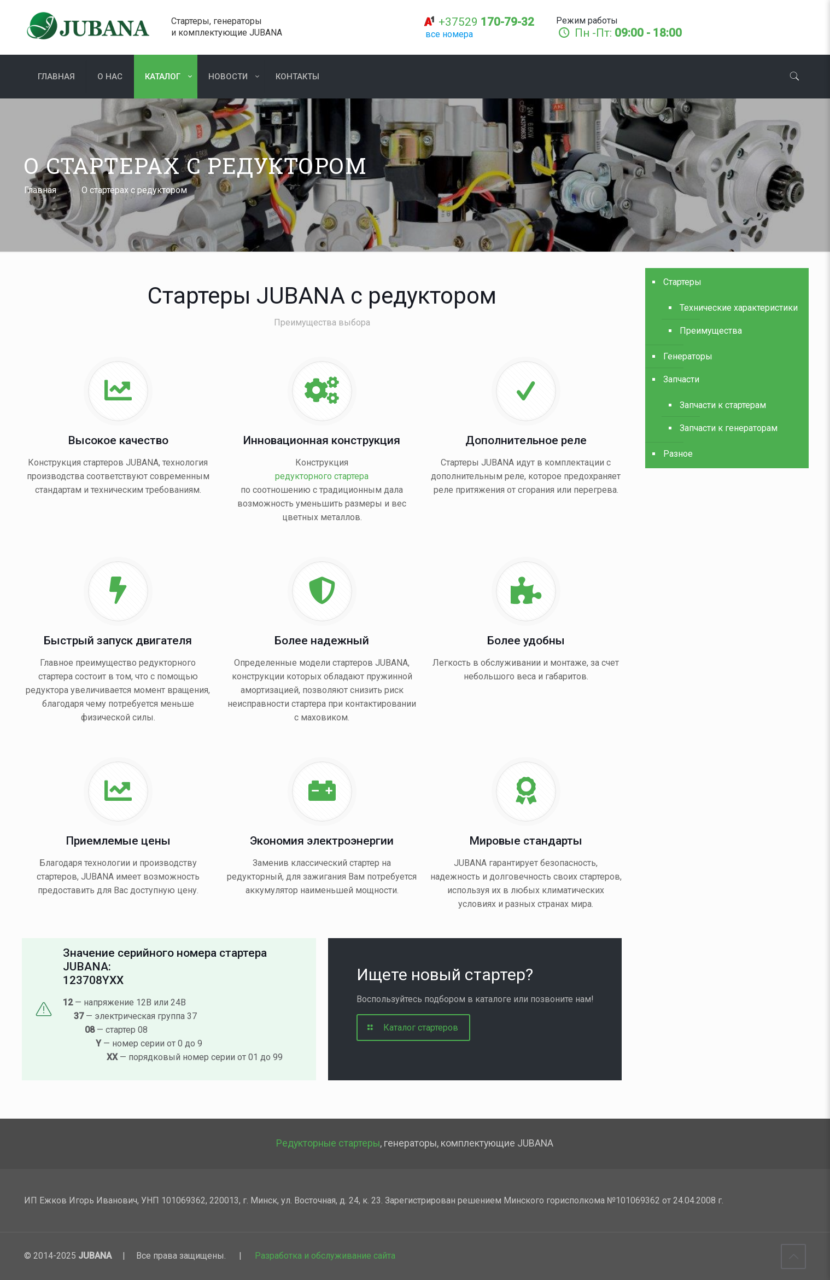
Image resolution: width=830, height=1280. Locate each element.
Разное (678, 454)
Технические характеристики (739, 307)
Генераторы (687, 356)
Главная (40, 190)
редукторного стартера (322, 476)
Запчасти (681, 379)
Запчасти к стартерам (723, 405)
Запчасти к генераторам (729, 428)
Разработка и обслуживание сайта (325, 1255)
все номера (449, 34)
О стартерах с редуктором (134, 190)
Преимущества (711, 330)
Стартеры (682, 282)
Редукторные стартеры (328, 1143)
